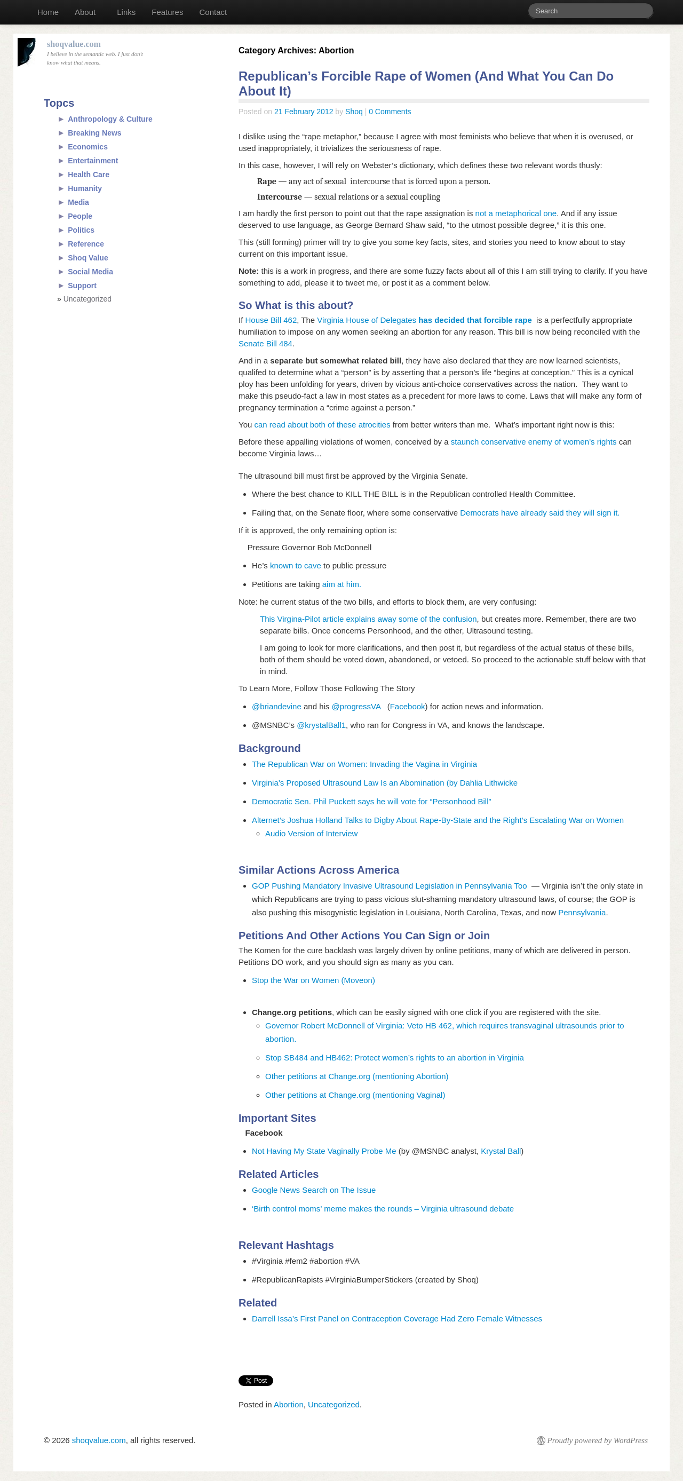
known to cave (295, 565)
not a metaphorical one (516, 213)
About (85, 12)
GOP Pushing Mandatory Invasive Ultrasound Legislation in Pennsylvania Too (389, 885)
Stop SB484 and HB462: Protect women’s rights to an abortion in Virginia (394, 1057)
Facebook (407, 706)
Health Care (88, 174)
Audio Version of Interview (311, 833)
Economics (88, 146)
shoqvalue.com (99, 1440)
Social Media (90, 271)
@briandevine (276, 706)
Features (167, 12)
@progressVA (359, 706)
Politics (81, 230)
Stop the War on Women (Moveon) (313, 980)
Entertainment (93, 160)
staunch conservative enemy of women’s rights (535, 441)
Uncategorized (334, 1404)
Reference (86, 244)
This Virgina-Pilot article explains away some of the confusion (368, 618)
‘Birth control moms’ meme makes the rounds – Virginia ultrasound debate (383, 1208)
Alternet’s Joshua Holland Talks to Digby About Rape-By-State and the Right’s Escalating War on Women (438, 820)
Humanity (85, 188)
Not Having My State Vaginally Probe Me (324, 1150)
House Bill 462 (271, 319)
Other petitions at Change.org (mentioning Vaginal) (355, 1094)
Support (82, 285)
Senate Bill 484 (265, 343)
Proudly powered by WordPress (597, 1440)
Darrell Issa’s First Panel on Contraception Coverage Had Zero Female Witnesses (397, 1318)
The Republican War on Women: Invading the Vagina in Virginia (364, 764)
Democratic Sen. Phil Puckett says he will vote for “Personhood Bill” (371, 801)
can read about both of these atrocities (322, 424)
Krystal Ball (501, 1150)
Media (78, 202)
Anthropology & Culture (110, 119)
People (80, 216)
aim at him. (341, 584)
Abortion (289, 1404)
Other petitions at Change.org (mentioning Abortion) (357, 1076)
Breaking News (94, 133)
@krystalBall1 (321, 725)
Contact (213, 12)
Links (126, 12)
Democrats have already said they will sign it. (541, 512)
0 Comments (390, 111)
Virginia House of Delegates (423, 319)
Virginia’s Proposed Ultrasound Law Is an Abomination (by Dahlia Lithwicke (385, 782)
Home (48, 12)
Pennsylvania (582, 912)
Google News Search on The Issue (314, 1189)
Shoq (354, 111)
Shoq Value (88, 258)
